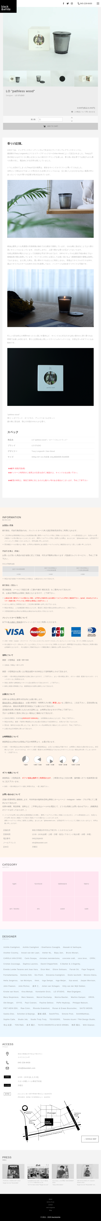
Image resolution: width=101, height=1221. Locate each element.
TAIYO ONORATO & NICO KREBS (53, 1025)
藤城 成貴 (42, 1014)
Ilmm (37, 981)
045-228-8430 (86, 3)
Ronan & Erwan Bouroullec (65, 1008)
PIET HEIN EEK (10, 1008)
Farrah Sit (74, 969)
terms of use (50, 1202)
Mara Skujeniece (11, 997)
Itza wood (73, 981)
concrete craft (68, 958)
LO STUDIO (19, 95)
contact (50, 1204)
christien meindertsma (49, 958)
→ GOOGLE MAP (89, 1139)
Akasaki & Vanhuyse (72, 947)
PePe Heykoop (63, 1003)
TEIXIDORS (54, 1019)
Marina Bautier (61, 997)
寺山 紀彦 (7, 1025)
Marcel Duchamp (44, 997)
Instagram (72, 3)
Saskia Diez (8, 1014)
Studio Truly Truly (38, 1019)
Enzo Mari (45, 969)
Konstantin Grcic (43, 992)
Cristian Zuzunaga (11, 964)
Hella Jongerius (10, 981)
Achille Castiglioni (11, 947)
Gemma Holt (26, 975)
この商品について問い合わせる (84, 112)
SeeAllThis (54, 1014)
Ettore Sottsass (60, 969)
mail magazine (50, 1207)
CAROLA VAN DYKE (12, 958)
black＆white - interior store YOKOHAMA (8, 7)
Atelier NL (46, 953)
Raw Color (25, 1008)
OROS (91, 997)
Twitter (67, 3)
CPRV (92, 958)
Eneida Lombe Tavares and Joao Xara (20, 969)
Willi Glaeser (89, 1025)
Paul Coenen (31, 1003)
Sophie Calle (9, 1019)
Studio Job (23, 1019)
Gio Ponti (39, 975)
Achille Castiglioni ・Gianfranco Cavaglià (41, 947)
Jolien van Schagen (51, 986)
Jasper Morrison (88, 981)
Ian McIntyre (26, 981)
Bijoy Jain (58, 953)
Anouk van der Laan (30, 953)
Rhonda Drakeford (41, 1008)
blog (50, 1210)
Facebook (63, 3)
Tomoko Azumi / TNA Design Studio (79, 1019)
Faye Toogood (88, 969)
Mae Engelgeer (74, 992)
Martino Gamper (78, 997)
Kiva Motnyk (27, 992)
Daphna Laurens (30, 964)
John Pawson (9, 986)
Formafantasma (10, 975)
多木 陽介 (31, 1025)
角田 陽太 (76, 1025)
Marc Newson (27, 997)
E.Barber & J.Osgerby (70, 964)
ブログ (85, 800)
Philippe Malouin (80, 1003)
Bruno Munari (72, 953)
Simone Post (67, 1014)
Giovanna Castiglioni (55, 975)
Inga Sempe (47, 981)
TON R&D (19, 1025)
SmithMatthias (82, 1014)
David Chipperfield (49, 964)
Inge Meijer (61, 981)
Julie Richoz (23, 986)
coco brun (82, 958)
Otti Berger (8, 1003)
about (50, 1199)
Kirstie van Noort (11, 992)
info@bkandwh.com (26, 1068)
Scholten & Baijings (26, 1014)
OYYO (19, 1003)
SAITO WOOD (86, 1008)
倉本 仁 (35, 986)
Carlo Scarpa (31, 958)
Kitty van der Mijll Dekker (74, 986)
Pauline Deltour (46, 1003)
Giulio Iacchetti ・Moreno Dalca (82, 975)
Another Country (10, 953)
